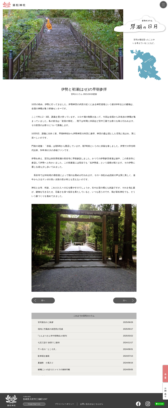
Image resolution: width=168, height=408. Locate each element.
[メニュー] (163, 4)
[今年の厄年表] (165, 373)
